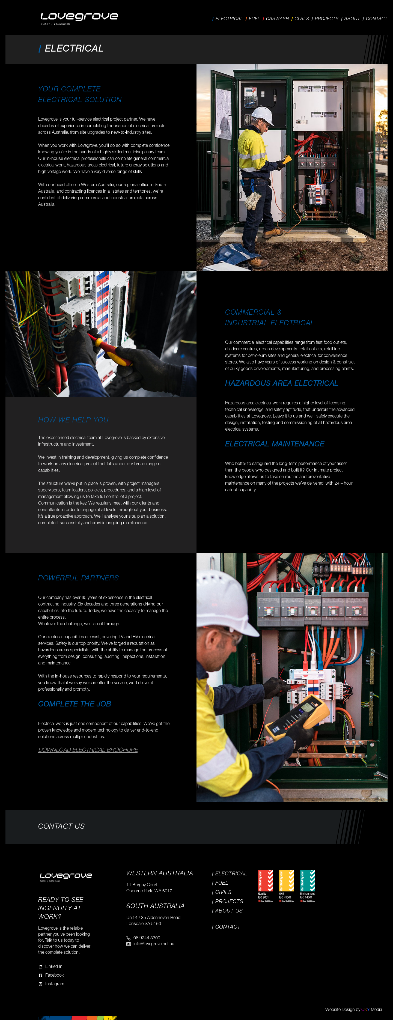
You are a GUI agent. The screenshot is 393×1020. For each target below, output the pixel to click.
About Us (229, 911)
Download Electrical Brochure (88, 750)
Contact (377, 19)
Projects (327, 19)
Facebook (54, 975)
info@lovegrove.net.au (153, 944)
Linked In (53, 967)
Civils (302, 19)
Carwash (277, 19)
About (352, 19)
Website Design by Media (353, 1010)
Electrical (229, 19)
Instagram (54, 984)
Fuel (254, 19)
